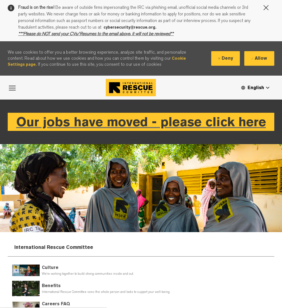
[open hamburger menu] (12, 87)
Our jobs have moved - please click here (141, 121)
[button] (255, 87)
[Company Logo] (131, 87)
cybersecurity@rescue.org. (130, 27)
